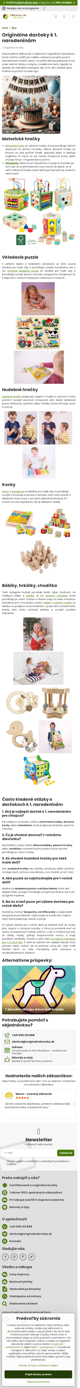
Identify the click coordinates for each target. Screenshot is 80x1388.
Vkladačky (12, 163)
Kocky (5, 491)
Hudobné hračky (11, 396)
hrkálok (30, 595)
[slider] (22, 1098)
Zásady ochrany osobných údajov (38, 1365)
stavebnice (18, 491)
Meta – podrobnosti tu (44, 1347)
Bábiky (47, 602)
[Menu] (74, 16)
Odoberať (66, 1153)
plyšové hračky (63, 602)
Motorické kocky (14, 145)
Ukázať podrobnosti (38, 1382)
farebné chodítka (56, 595)
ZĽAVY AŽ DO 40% (27, 2)
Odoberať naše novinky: (39, 1144)
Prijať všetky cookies (38, 1374)
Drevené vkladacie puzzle (23, 271)
